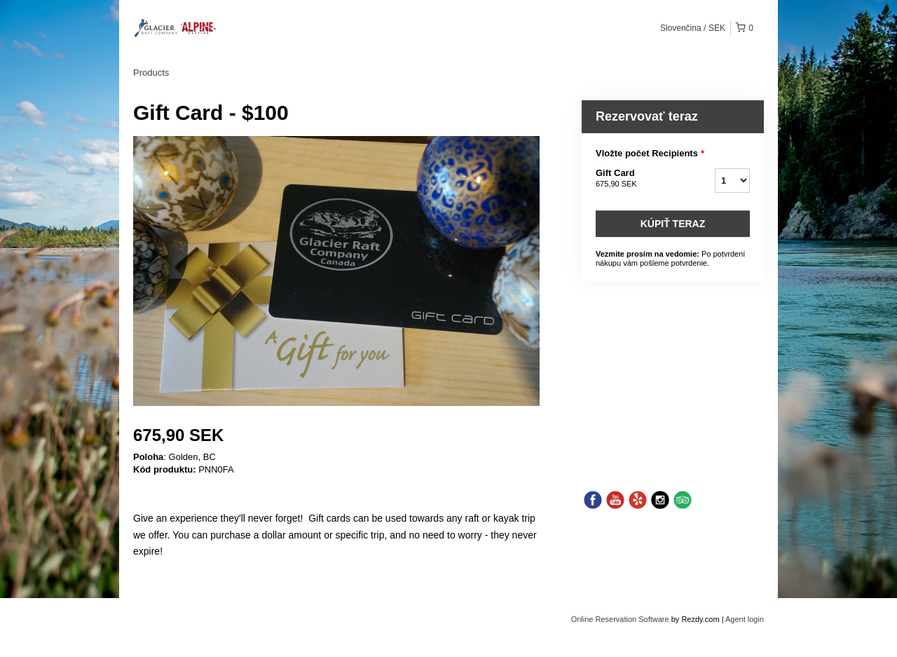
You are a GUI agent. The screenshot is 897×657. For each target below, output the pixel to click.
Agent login (744, 619)
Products (151, 72)
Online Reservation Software (620, 619)
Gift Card (638, 179)
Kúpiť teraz (673, 223)
